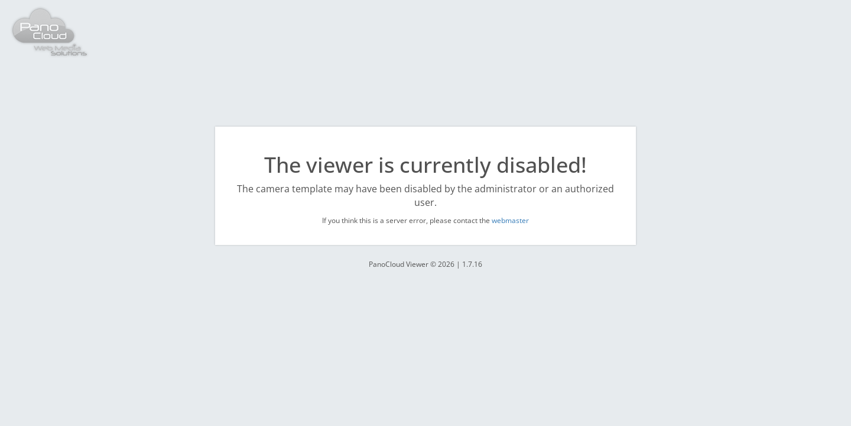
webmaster (510, 220)
